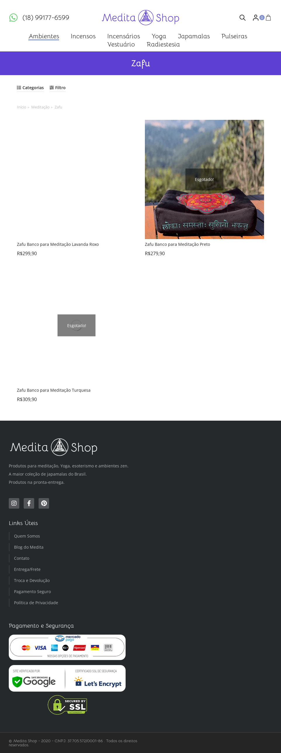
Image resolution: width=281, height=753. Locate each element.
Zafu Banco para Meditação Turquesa (54, 390)
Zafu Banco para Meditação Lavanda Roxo (58, 244)
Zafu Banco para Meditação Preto (177, 244)
